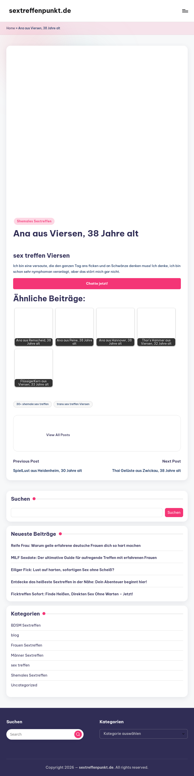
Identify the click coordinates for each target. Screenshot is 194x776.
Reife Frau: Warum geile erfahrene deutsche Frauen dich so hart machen (75, 545)
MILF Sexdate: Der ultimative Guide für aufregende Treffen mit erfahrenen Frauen (84, 557)
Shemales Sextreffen (34, 221)
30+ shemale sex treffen (32, 404)
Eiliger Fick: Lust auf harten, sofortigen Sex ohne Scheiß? (62, 570)
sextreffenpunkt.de (40, 11)
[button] (58, 435)
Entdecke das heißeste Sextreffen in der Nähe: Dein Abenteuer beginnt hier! (79, 582)
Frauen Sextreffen (26, 645)
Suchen (20, 499)
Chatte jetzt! (97, 283)
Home (10, 28)
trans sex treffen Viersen (73, 404)
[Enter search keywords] (44, 734)
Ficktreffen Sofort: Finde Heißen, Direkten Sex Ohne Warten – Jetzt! (72, 594)
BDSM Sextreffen (26, 625)
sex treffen (20, 665)
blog (15, 635)
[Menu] (184, 10)
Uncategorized (24, 685)
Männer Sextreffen (27, 655)
